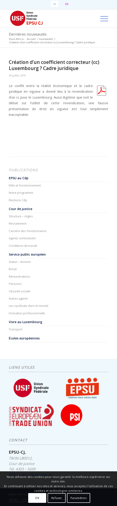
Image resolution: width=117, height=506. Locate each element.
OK (37, 498)
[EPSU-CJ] (48, 19)
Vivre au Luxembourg (25, 322)
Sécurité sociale (19, 291)
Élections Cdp (18, 200)
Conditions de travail (23, 246)
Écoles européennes (24, 338)
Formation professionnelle (27, 313)
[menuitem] (102, 19)
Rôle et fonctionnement (25, 185)
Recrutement (17, 223)
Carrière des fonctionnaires (28, 231)
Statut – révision (20, 262)
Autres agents (18, 298)
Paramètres (79, 498)
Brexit (13, 269)
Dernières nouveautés (28, 34)
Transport (15, 329)
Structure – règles (21, 216)
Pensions (15, 284)
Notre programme (21, 193)
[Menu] (102, 19)
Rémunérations (19, 276)
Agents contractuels (22, 238)
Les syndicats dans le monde (28, 306)
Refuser (56, 498)
